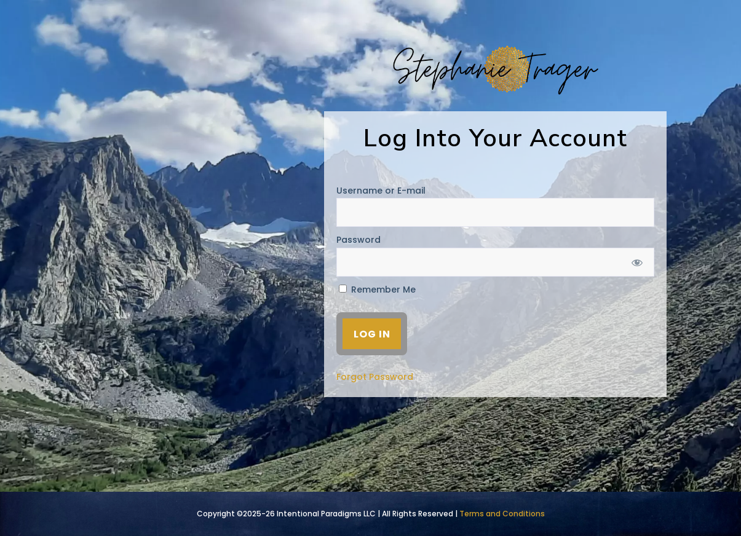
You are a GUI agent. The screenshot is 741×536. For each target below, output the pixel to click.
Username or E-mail (381, 190)
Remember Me (377, 289)
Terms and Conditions (502, 513)
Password (358, 240)
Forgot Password (374, 377)
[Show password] (636, 262)
